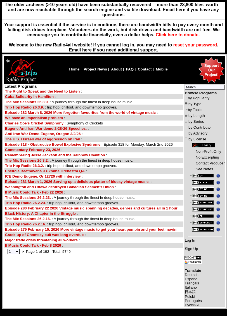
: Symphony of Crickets (54, 123)
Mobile (161, 69)
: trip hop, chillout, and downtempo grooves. (61, 107)
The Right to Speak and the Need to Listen (42, 91)
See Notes (204, 169)
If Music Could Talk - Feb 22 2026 (34, 192)
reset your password (195, 45)
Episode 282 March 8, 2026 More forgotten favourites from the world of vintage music (80, 112)
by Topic (195, 110)
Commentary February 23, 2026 (32, 150)
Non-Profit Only (208, 151)
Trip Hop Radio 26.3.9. (24, 107)
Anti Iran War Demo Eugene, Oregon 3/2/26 (43, 134)
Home (74, 69)
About (116, 69)
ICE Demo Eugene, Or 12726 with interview (43, 176)
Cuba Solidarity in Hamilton (29, 97)
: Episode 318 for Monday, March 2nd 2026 (89, 144)
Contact (145, 69)
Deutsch (191, 275)
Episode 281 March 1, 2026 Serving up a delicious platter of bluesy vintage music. (77, 182)
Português (193, 301)
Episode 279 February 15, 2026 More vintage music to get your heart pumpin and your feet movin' (91, 229)
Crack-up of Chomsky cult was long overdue (44, 235)
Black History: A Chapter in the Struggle (40, 213)
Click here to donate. (178, 34)
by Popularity (198, 98)
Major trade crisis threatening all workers (41, 240)
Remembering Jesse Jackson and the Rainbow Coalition (55, 155)
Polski (190, 296)
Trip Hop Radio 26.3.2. (24, 166)
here (87, 50)
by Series (196, 121)
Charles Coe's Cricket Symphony (34, 123)
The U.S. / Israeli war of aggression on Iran (42, 139)
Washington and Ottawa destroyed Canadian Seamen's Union (59, 187)
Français (192, 283)
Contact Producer (210, 163)
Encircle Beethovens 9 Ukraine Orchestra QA (45, 171)
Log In (190, 240)
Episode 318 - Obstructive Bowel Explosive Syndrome (52, 144)
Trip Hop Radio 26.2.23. (25, 203)
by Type (194, 104)
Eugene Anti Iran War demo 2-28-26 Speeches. (46, 128)
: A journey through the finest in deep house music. (69, 102)
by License (197, 139)
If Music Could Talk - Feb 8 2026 (33, 245)
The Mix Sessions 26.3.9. (27, 102)
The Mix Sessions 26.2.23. (28, 197)
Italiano (191, 287)
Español (191, 279)
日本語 (190, 292)
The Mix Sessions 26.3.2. (27, 160)
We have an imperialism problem (34, 118)
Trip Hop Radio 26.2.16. (25, 224)
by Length (196, 116)
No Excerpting (207, 157)
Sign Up (191, 249)
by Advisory (197, 133)
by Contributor (200, 127)
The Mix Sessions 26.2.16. (28, 219)
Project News (95, 69)
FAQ (130, 69)
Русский (191, 305)
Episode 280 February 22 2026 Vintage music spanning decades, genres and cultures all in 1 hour (91, 208)
